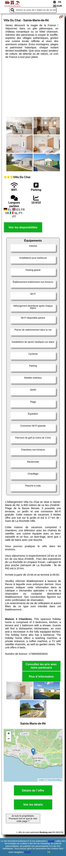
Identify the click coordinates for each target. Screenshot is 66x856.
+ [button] (8, 733)
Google (51, 841)
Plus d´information (41, 676)
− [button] (8, 739)
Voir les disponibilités (22, 227)
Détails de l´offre (33, 790)
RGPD (28, 852)
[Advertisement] (33, 87)
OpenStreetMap (54, 780)
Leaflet (41, 780)
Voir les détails (33, 804)
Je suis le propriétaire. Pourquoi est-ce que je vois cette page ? (23, 818)
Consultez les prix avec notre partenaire (41, 666)
